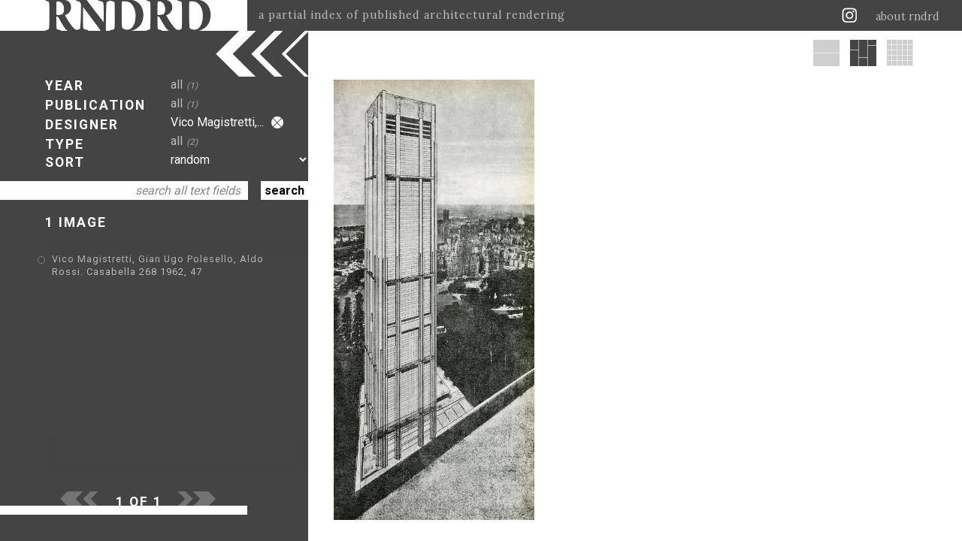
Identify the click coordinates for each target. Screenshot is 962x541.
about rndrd (907, 16)
